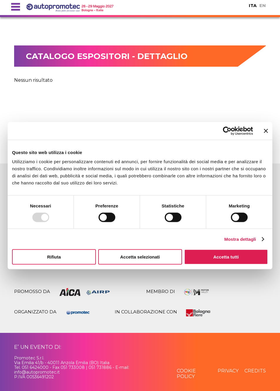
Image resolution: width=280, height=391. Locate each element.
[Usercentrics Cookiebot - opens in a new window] (227, 130)
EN (262, 5)
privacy (228, 371)
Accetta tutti (226, 256)
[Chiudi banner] (266, 131)
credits (255, 371)
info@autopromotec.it (37, 372)
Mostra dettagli (240, 238)
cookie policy (186, 373)
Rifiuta (54, 256)
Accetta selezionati (140, 256)
